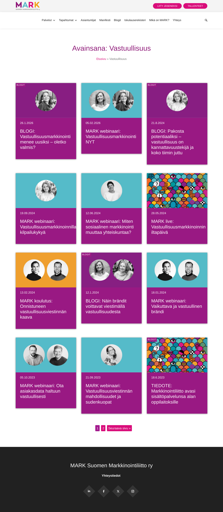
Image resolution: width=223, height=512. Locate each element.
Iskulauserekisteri (135, 20)
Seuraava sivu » (119, 428)
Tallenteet (195, 6)
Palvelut (49, 20)
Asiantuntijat (88, 20)
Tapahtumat (68, 20)
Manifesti (104, 20)
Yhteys (177, 20)
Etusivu (101, 59)
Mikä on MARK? (159, 20)
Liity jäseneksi (167, 6)
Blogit (117, 20)
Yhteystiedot (111, 475)
